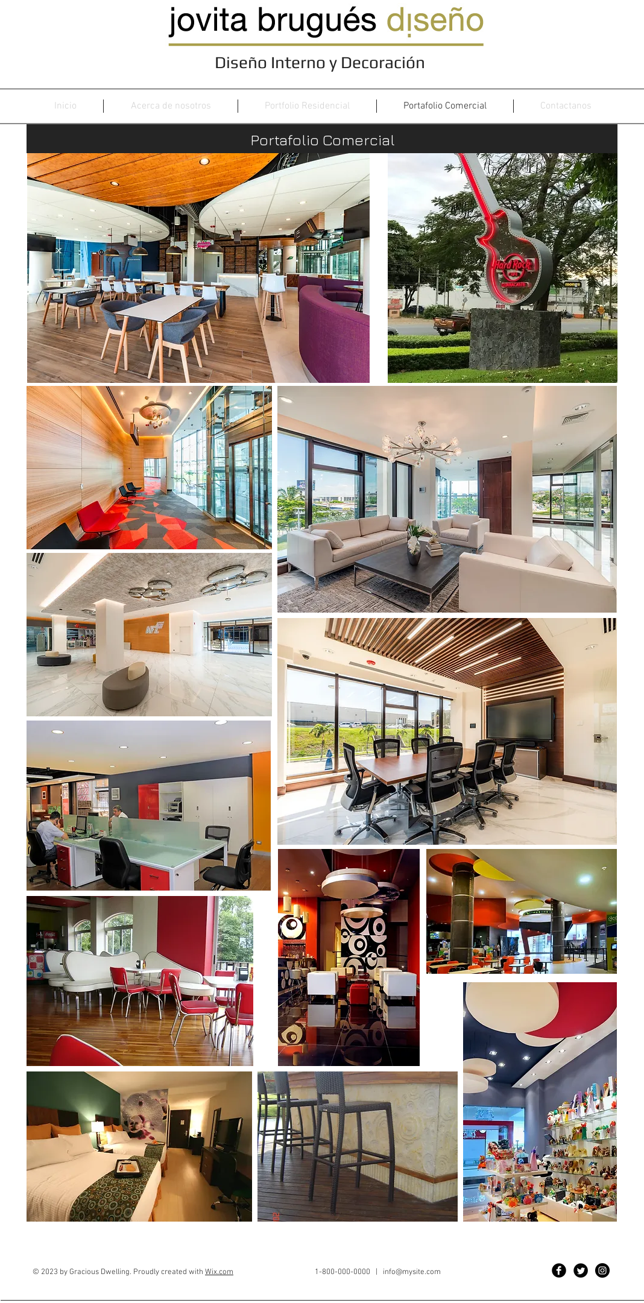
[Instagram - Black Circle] (602, 1270)
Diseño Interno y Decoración (322, 62)
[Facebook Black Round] (559, 1270)
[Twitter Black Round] (580, 1270)
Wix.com (219, 1272)
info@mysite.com (412, 1272)
